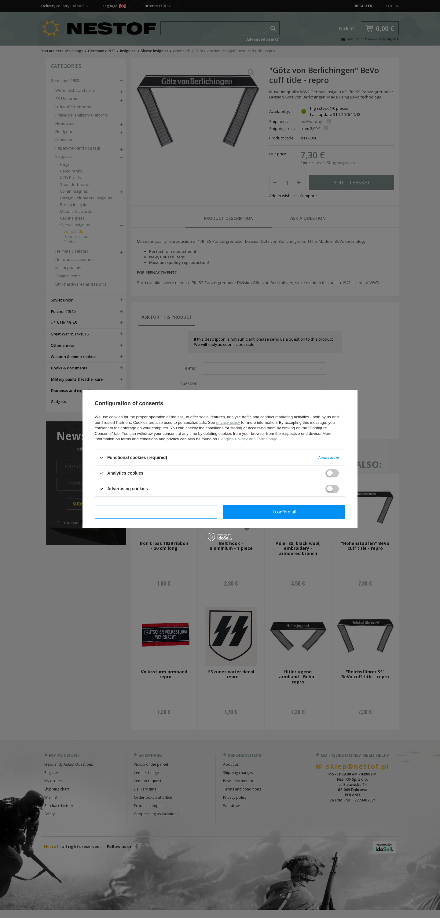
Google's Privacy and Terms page (247, 439)
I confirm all (284, 512)
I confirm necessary (156, 512)
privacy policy (228, 422)
